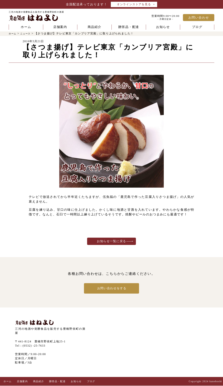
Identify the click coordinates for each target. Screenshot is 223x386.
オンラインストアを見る (134, 4)
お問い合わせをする (111, 288)
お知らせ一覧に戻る (111, 241)
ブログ (197, 27)
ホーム (26, 27)
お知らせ (163, 27)
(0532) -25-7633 (34, 345)
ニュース (28, 33)
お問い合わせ (198, 17)
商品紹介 (94, 27)
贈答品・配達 (128, 27)
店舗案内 (60, 27)
